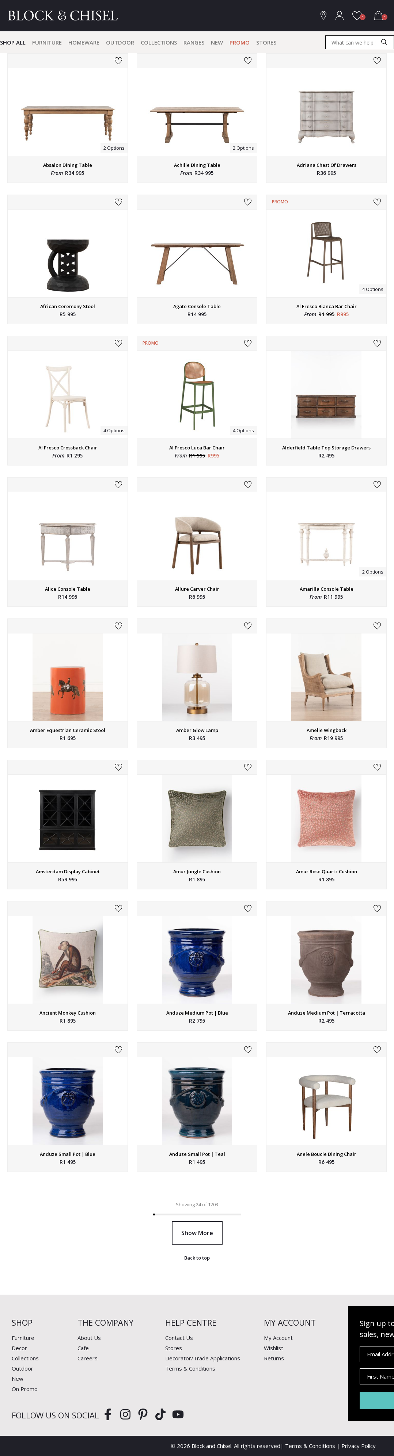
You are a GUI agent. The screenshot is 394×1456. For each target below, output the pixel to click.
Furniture (47, 42)
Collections (159, 42)
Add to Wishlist (118, 61)
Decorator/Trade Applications (202, 1358)
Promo (240, 42)
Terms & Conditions (190, 1368)
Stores (266, 42)
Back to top (197, 1257)
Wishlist (273, 1348)
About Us (89, 1337)
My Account (278, 1337)
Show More (197, 1233)
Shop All (13, 42)
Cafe (83, 1348)
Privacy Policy (358, 1445)
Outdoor (120, 42)
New (217, 42)
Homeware (83, 42)
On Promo (25, 1388)
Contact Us (179, 1337)
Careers (87, 1358)
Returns (274, 1358)
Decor (19, 1348)
